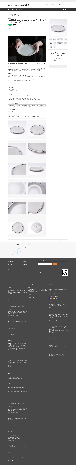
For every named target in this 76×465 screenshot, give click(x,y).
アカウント (60, 0)
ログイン (67, 0)
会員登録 (73, 0)
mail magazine (20, 9)
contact (12, 9)
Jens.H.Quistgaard (13, 14)
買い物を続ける (65, 241)
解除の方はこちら (61, 263)
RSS (8, 272)
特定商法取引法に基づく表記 (12, 273)
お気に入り (58, 58)
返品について (65, 68)
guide (9, 9)
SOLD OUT (58, 66)
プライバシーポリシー (11, 275)
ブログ (9, 269)
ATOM (11, 272)
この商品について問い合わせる (57, 241)
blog (16, 9)
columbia (19, 15)
